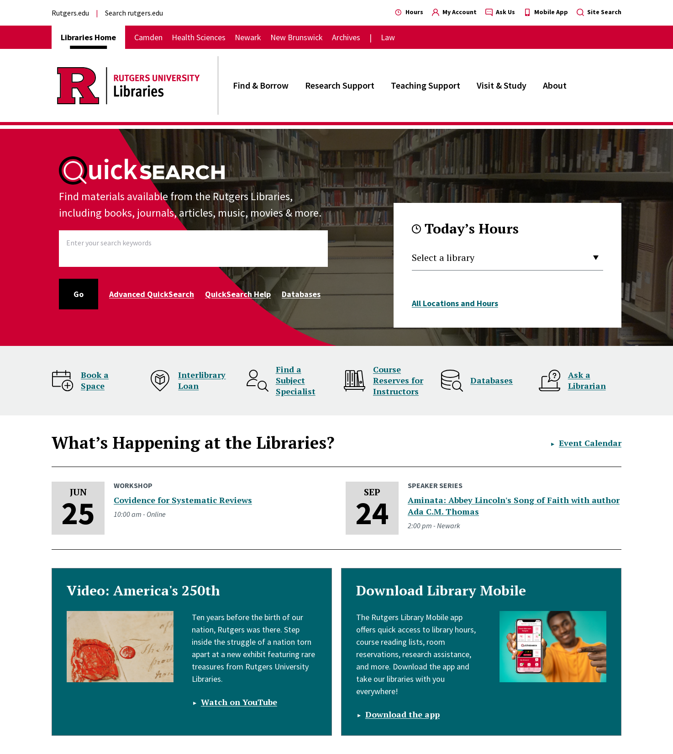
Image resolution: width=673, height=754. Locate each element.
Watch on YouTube (239, 701)
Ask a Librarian (587, 380)
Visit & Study (501, 85)
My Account (454, 12)
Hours (409, 12)
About (555, 85)
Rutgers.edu (70, 12)
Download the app (402, 714)
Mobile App (546, 12)
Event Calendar (590, 442)
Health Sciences (199, 37)
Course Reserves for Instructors (398, 380)
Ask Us (500, 12)
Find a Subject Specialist (295, 380)
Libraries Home (88, 37)
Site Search (599, 12)
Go (79, 294)
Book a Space (95, 380)
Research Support (339, 85)
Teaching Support (425, 85)
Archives (346, 37)
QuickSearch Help (238, 294)
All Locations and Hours (455, 303)
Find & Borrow (261, 85)
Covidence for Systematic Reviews (183, 499)
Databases (301, 294)
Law (388, 37)
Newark (248, 37)
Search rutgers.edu (134, 12)
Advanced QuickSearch (151, 294)
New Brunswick (296, 37)
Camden (148, 37)
